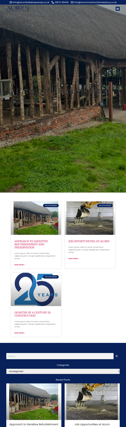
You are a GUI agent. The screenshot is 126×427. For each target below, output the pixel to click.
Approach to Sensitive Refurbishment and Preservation (31, 244)
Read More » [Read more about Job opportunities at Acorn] (74, 259)
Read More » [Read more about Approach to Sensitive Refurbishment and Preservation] (20, 265)
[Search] (117, 356)
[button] (118, 9)
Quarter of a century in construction (33, 314)
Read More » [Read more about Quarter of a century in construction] (20, 333)
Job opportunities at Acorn (89, 241)
